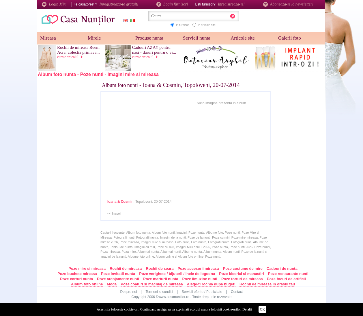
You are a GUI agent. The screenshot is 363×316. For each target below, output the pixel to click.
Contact (237, 292)
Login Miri (54, 4)
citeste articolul (71, 57)
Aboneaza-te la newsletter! (288, 4)
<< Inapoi (114, 213)
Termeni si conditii (159, 292)
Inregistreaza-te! (231, 4)
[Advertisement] (75, 175)
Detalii (247, 309)
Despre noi (128, 292)
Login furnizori (172, 4)
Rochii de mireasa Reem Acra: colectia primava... (78, 50)
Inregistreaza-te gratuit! (119, 4)
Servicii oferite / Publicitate (202, 292)
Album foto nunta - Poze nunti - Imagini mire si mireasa (98, 74)
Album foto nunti (120, 85)
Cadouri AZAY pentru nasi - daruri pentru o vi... (154, 50)
